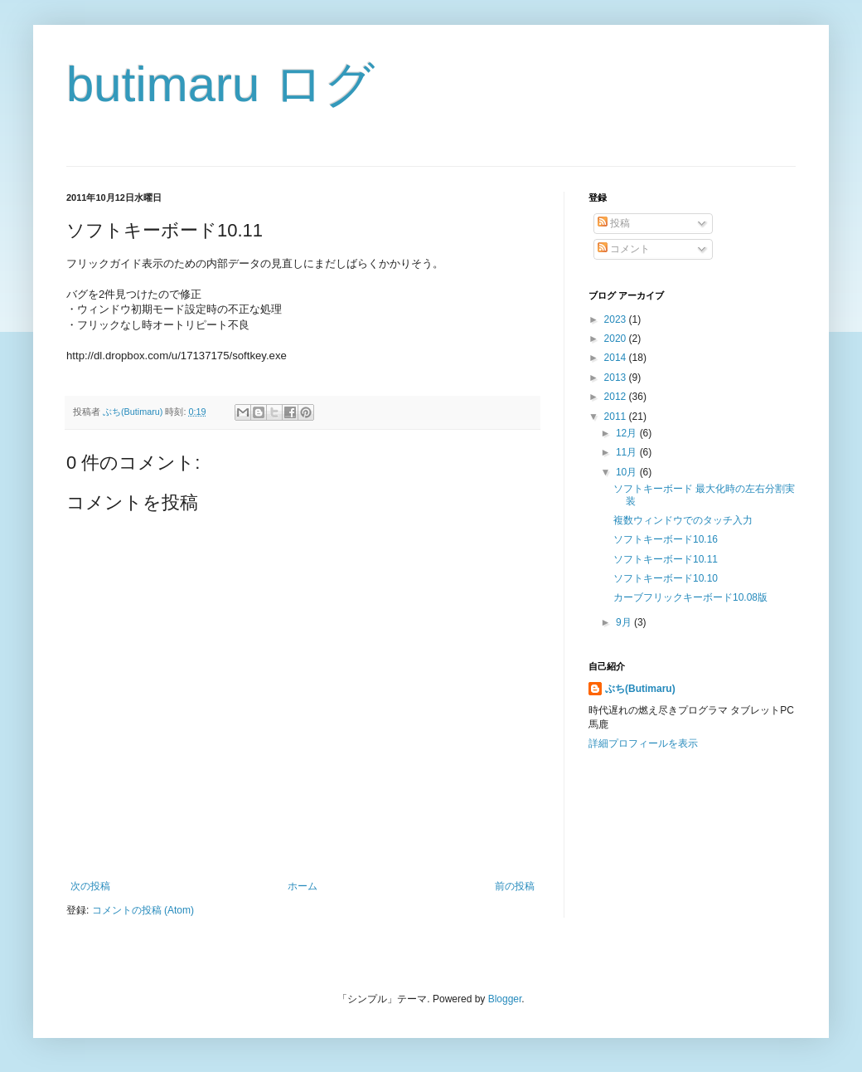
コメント (624, 249)
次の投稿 (90, 886)
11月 (628, 452)
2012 (616, 396)
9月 (625, 622)
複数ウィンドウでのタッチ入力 (683, 520)
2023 (616, 319)
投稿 (614, 223)
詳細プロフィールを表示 (643, 743)
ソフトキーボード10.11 (665, 559)
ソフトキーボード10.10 (665, 578)
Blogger (505, 999)
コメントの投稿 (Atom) (143, 910)
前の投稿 (515, 886)
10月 (628, 472)
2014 (616, 357)
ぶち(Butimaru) (640, 688)
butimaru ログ (220, 84)
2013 (616, 377)
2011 (616, 416)
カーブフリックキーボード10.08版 (690, 597)
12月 (628, 433)
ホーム (302, 886)
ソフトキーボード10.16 (665, 539)
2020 (616, 338)
